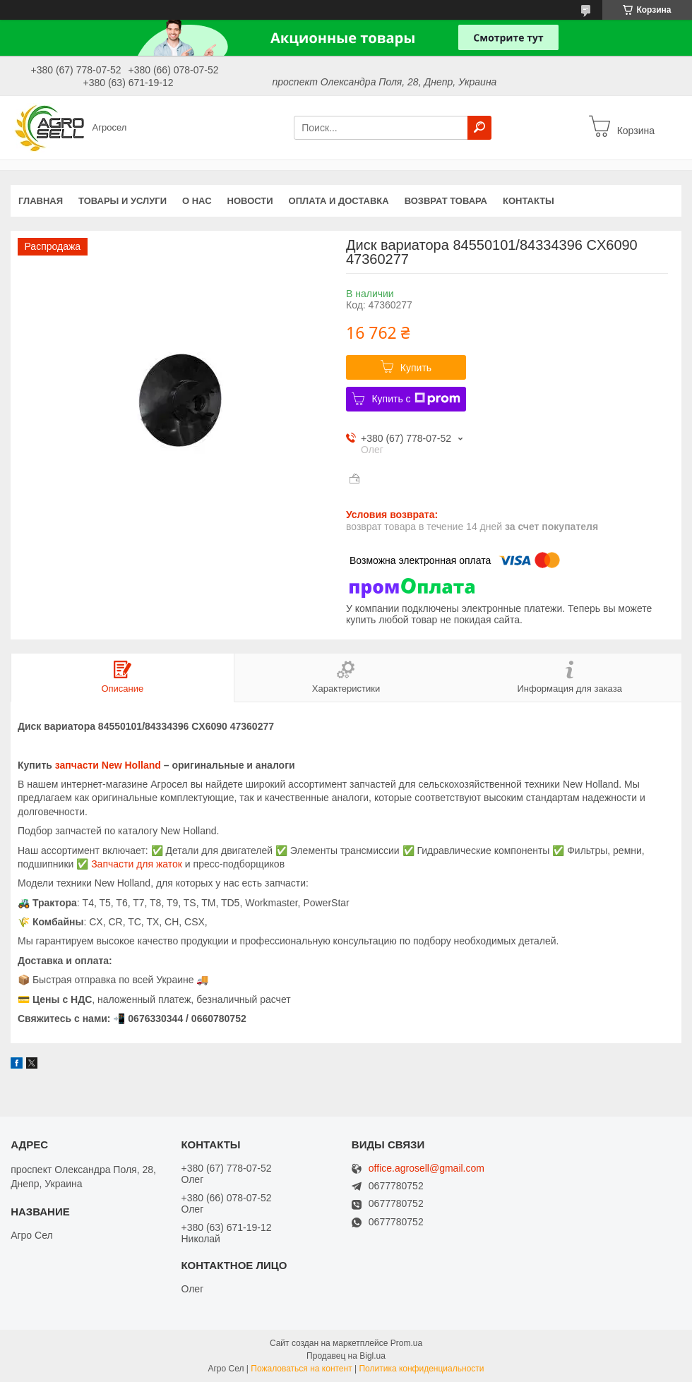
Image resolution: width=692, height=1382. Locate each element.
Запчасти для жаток (136, 864)
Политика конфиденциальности (421, 1369)
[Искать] (479, 128)
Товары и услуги (122, 201)
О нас (197, 201)
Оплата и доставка (339, 201)
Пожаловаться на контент (301, 1369)
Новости (250, 201)
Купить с (415, 398)
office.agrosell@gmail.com (426, 1168)
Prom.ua (406, 1343)
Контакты (528, 201)
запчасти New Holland (108, 765)
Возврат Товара (446, 201)
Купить (415, 367)
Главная (40, 201)
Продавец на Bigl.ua (346, 1356)
